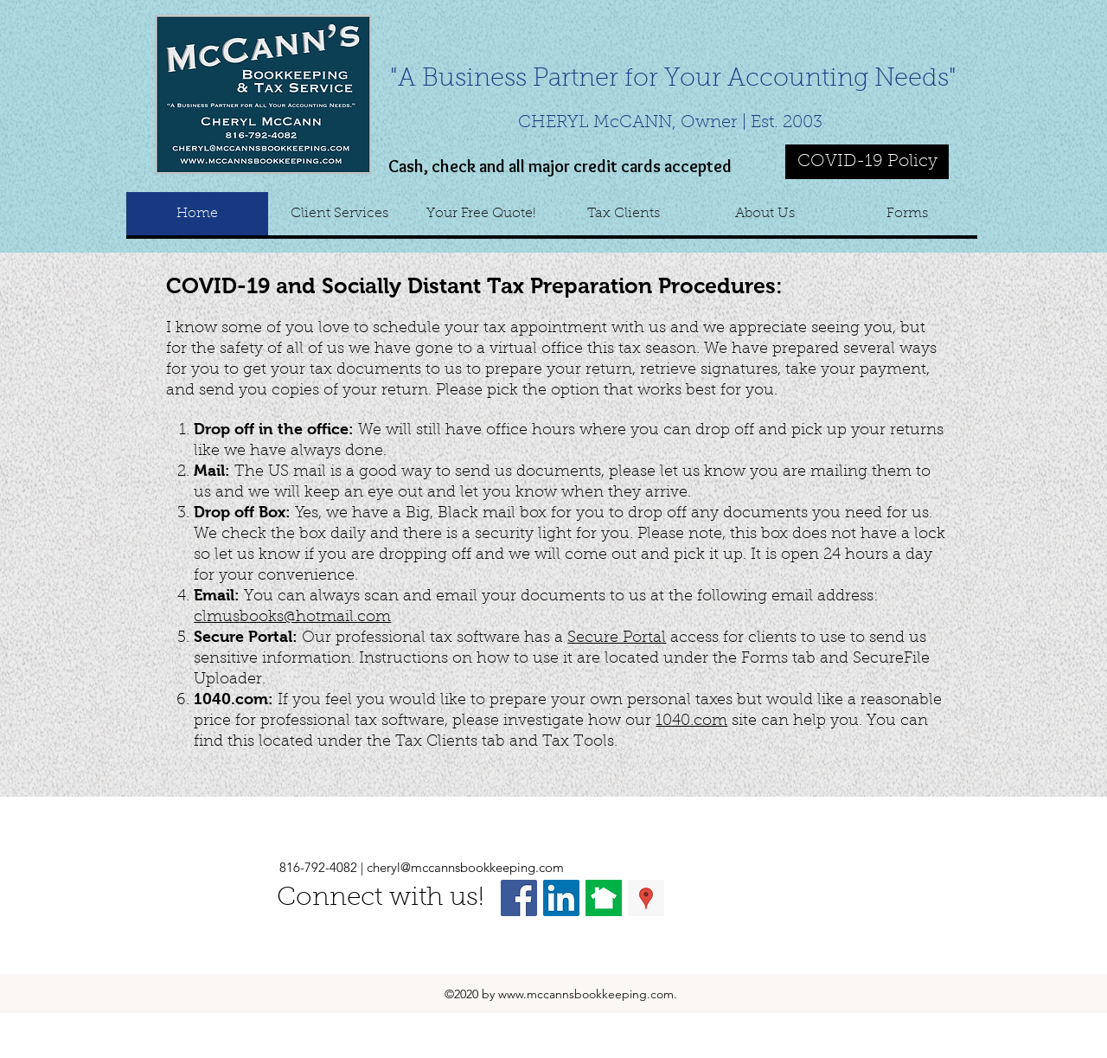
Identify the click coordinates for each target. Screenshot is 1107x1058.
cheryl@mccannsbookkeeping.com (465, 867)
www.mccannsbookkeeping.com (586, 994)
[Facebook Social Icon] (519, 898)
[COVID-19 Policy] (867, 161)
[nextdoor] (603, 898)
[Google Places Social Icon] (646, 898)
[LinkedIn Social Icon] (561, 898)
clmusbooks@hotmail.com (292, 617)
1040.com (691, 721)
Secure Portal (616, 638)
